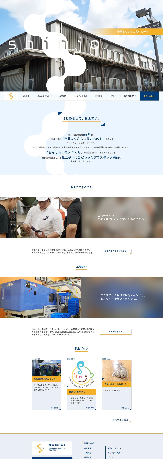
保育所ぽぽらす (130, 96)
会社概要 (25, 96)
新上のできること (44, 96)
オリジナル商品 (81, 96)
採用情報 (98, 96)
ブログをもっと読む (120, 420)
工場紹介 (63, 96)
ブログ (113, 96)
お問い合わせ (149, 96)
